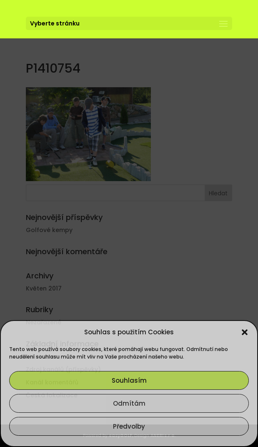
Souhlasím (129, 380)
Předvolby (129, 426)
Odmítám (129, 403)
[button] (244, 332)
